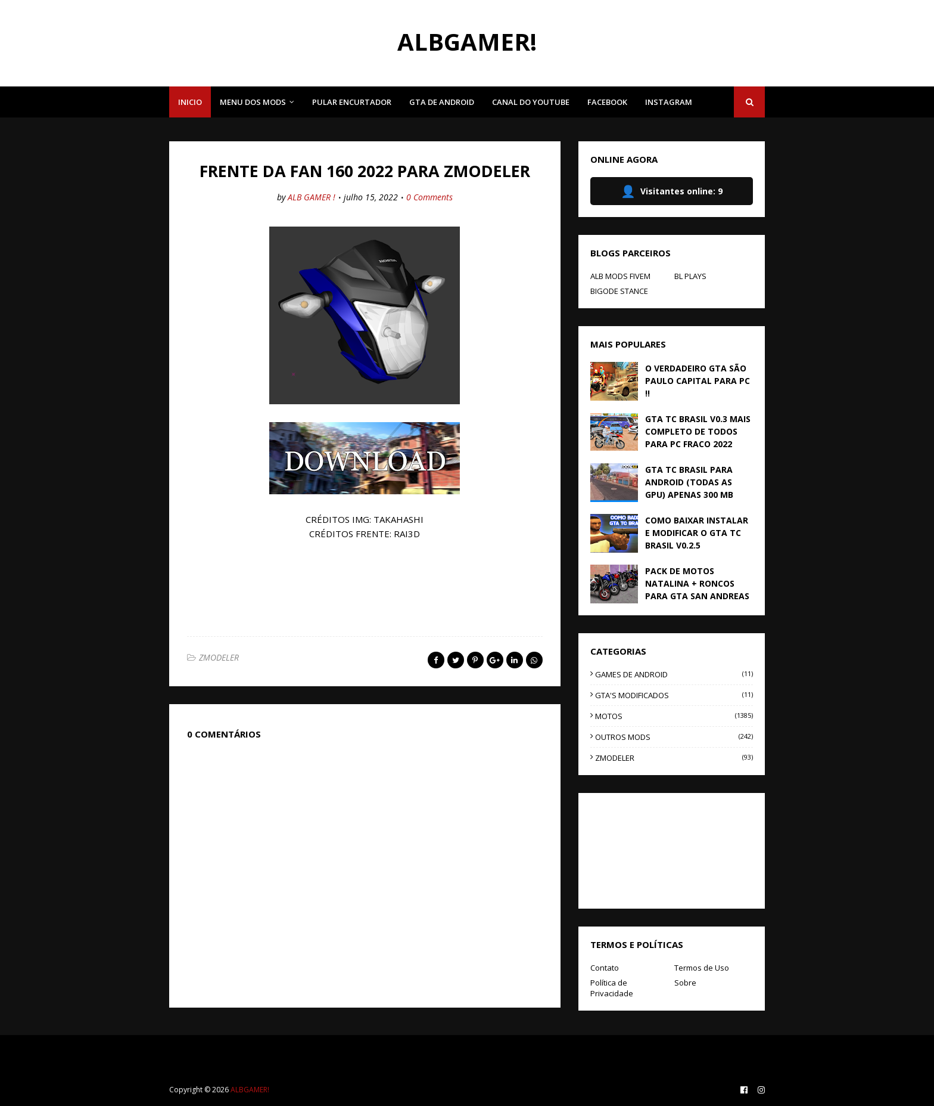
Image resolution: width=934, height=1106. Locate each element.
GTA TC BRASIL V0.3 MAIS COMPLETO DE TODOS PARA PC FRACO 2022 (698, 431)
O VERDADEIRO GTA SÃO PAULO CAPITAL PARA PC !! (697, 381)
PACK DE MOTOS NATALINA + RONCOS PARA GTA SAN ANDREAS (697, 583)
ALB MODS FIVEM (620, 276)
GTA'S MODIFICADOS (674, 695)
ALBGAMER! (467, 41)
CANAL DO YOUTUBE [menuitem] (530, 102)
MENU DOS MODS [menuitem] (253, 102)
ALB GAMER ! (311, 197)
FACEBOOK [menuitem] (607, 102)
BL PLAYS (690, 276)
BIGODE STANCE (619, 291)
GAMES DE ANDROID (674, 674)
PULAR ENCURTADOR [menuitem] (351, 102)
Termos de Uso (701, 967)
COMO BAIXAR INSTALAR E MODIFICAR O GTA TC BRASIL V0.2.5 (696, 533)
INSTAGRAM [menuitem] (668, 102)
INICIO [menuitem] (190, 102)
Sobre (685, 982)
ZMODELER (219, 657)
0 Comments (429, 197)
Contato (604, 967)
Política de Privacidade (611, 988)
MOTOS (674, 716)
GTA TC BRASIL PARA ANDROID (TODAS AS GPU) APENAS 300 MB (689, 482)
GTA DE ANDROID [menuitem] (441, 102)
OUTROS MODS (674, 737)
